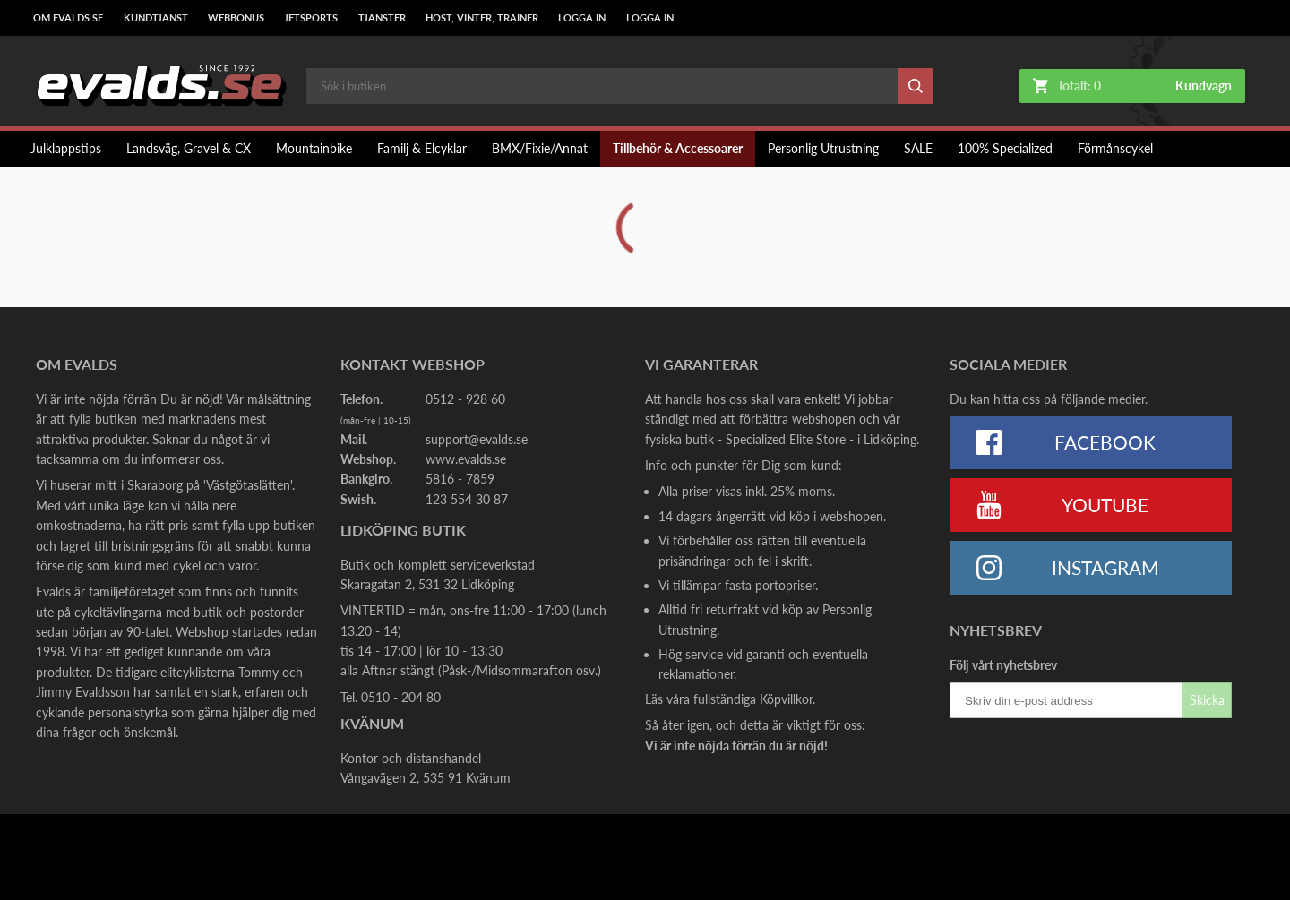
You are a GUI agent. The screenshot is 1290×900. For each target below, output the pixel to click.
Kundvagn (1203, 86)
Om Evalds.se (68, 18)
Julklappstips (65, 148)
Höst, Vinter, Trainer (482, 18)
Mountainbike (314, 148)
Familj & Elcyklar (422, 148)
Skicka (1207, 699)
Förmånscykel (1115, 148)
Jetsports (311, 18)
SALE (918, 148)
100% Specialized (1005, 148)
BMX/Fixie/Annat (540, 148)
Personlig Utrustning (823, 148)
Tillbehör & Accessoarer (678, 148)
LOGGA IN (582, 18)
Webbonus (236, 18)
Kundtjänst (156, 18)
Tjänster (382, 18)
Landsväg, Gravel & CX (188, 148)
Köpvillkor (786, 699)
